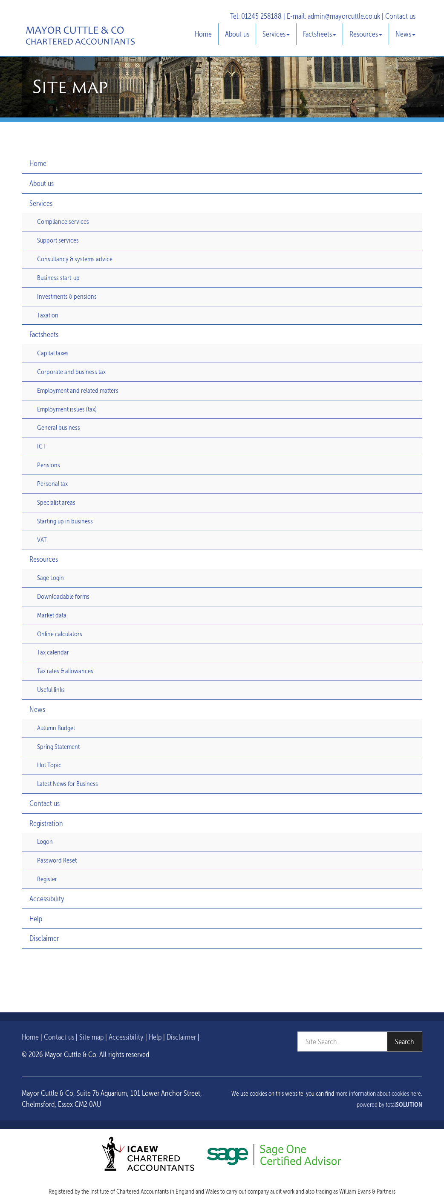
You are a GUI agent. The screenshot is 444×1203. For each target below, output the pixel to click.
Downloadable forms (63, 596)
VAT (42, 540)
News (405, 33)
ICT (41, 446)
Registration (46, 823)
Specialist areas (56, 502)
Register (47, 879)
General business (58, 427)
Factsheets (319, 33)
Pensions (48, 465)
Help (35, 918)
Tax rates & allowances (65, 671)
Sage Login (50, 578)
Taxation (47, 315)
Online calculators (59, 634)
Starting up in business (65, 521)
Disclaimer (44, 938)
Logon (45, 841)
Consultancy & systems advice (74, 259)
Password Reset (57, 860)
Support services (58, 240)
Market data (51, 615)
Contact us (400, 15)
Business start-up (58, 278)
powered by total (389, 1105)
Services (276, 33)
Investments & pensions (67, 296)
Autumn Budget (56, 728)
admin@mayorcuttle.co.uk (344, 15)
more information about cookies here (378, 1093)
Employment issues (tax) (67, 409)
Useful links (51, 690)
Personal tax (52, 484)
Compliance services (63, 221)
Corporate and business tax (71, 372)
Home (203, 33)
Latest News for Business (67, 784)
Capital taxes (53, 353)
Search (404, 1041)
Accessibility (46, 898)
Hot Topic (49, 765)
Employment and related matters (77, 390)
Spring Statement (58, 747)
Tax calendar (53, 652)
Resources (365, 33)
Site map (91, 1036)
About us (237, 33)
